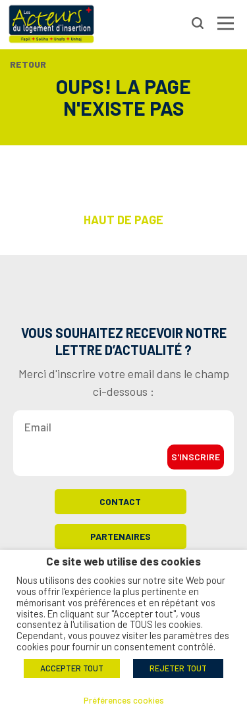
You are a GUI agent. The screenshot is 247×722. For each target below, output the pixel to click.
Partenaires (120, 536)
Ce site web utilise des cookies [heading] (123, 561)
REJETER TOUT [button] (178, 668)
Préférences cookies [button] (124, 700)
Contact (120, 501)
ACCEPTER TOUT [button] (71, 668)
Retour (28, 64)
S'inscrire (195, 456)
